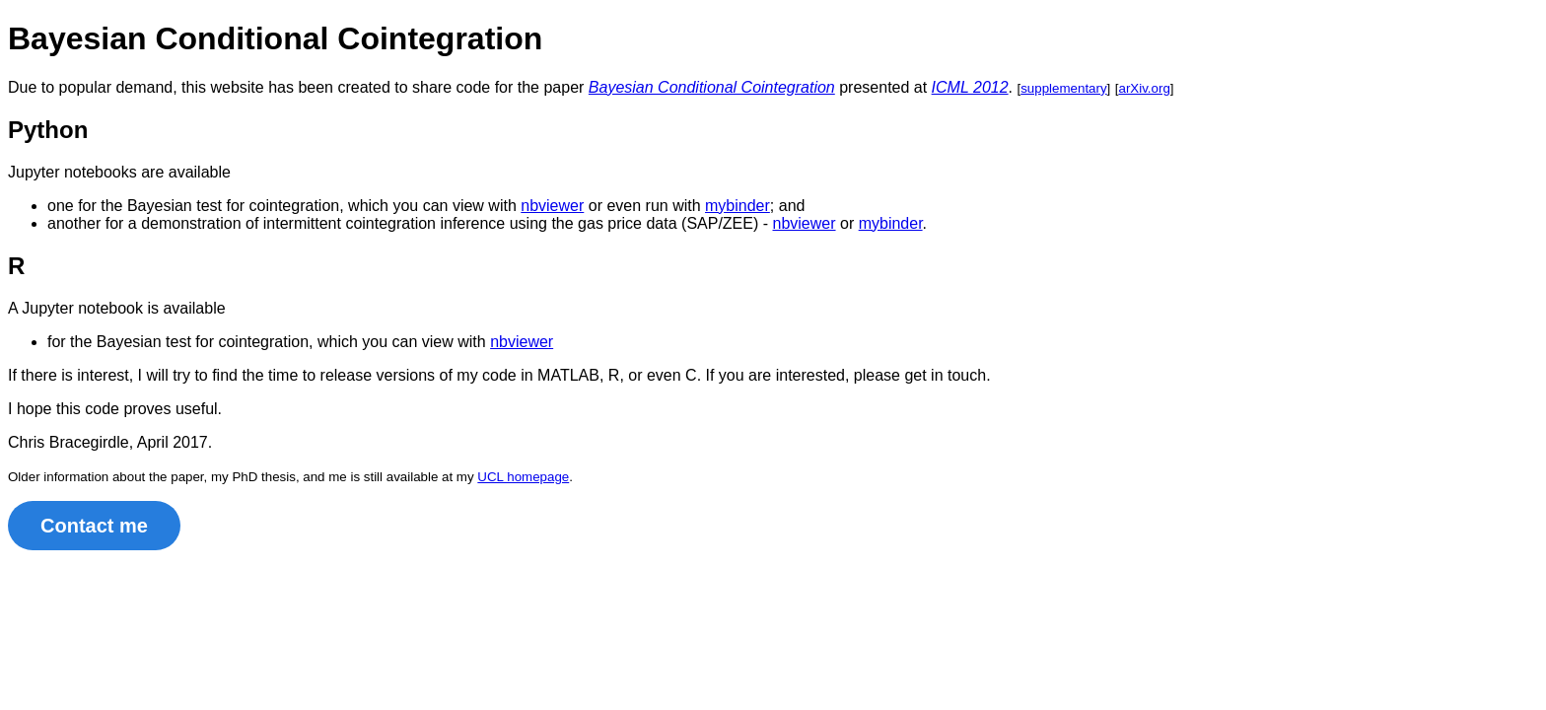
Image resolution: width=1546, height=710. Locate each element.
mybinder (737, 205)
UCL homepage (523, 476)
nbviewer (552, 205)
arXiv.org (1143, 88)
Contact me (94, 525)
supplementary (1063, 88)
